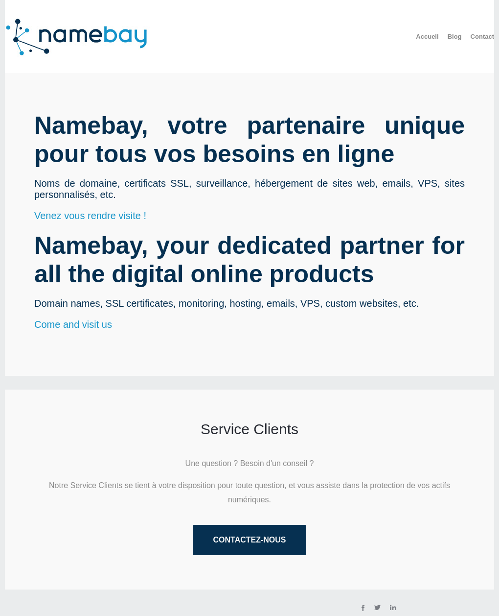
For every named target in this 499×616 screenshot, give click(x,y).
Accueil (427, 36)
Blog (455, 36)
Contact (482, 36)
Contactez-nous (249, 540)
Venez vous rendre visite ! (90, 215)
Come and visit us (73, 324)
